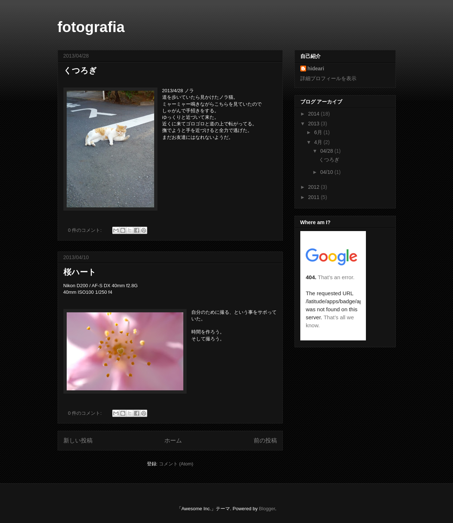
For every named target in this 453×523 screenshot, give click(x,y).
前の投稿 (265, 440)
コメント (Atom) (176, 464)
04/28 (327, 151)
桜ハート (79, 272)
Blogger (267, 508)
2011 (314, 197)
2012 (314, 187)
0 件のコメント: (85, 230)
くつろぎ (80, 70)
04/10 (327, 172)
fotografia (91, 27)
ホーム (173, 440)
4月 (319, 142)
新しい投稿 (78, 440)
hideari (316, 68)
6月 (319, 132)
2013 (314, 123)
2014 (314, 114)
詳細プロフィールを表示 (328, 78)
